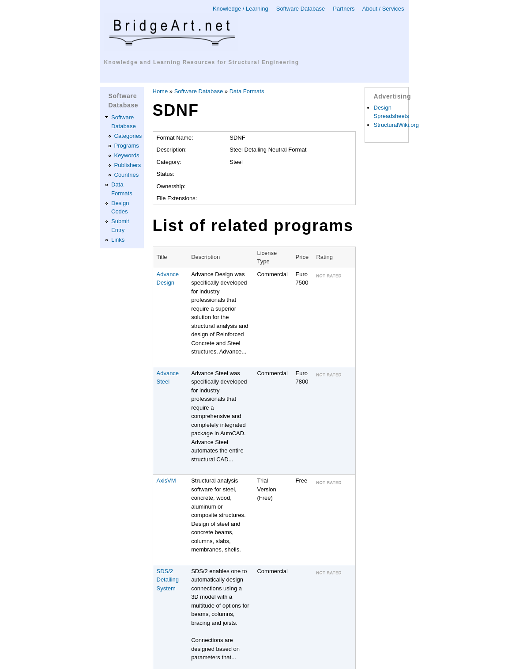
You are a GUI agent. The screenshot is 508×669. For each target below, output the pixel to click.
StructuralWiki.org (396, 125)
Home (160, 91)
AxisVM (166, 480)
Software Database (300, 8)
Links (117, 239)
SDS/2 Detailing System (168, 580)
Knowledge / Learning (240, 8)
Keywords (126, 155)
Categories (128, 136)
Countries (126, 174)
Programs (126, 145)
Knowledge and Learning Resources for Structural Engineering (201, 62)
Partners (343, 8)
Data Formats (247, 91)
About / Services (383, 8)
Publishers (127, 165)
